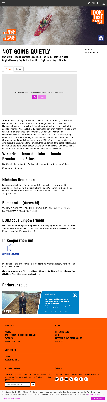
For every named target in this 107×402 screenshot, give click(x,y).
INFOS (57, 325)
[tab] (9, 69)
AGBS (57, 335)
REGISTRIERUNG (12, 360)
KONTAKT (59, 341)
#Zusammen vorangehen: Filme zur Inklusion (20, 271)
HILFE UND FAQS (62, 332)
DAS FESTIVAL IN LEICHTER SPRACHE (21, 335)
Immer (42, 97)
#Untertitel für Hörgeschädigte (51, 271)
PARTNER (9, 338)
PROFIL (8, 332)
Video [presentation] (9, 69)
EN (93, 3)
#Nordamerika (69, 271)
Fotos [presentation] (18, 69)
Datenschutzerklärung (95, 394)
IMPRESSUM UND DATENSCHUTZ (69, 338)
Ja (35, 97)
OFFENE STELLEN (12, 341)
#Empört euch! (36, 274)
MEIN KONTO (10, 350)
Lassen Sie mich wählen (11, 399)
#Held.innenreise (23, 274)
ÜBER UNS (9, 325)
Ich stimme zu (98, 399)
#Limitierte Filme (9, 274)
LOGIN (7, 356)
